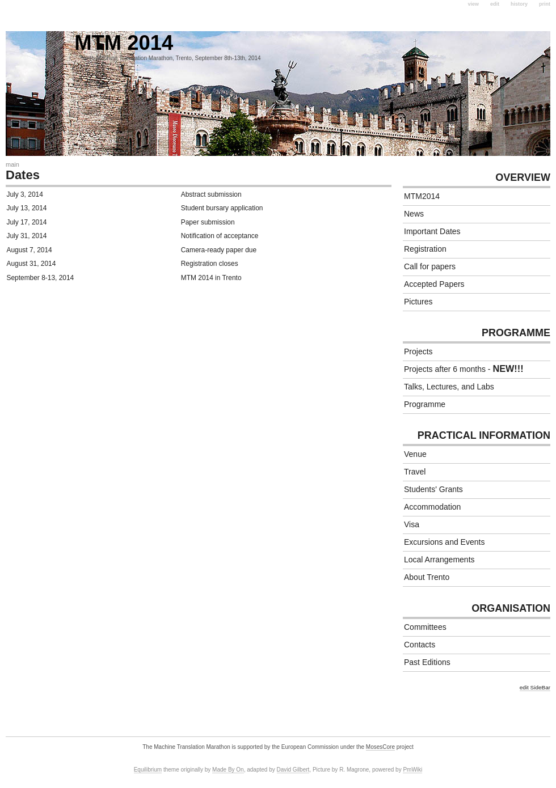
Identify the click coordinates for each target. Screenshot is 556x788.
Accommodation (432, 506)
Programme (424, 404)
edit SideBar (535, 687)
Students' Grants (433, 489)
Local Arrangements (439, 559)
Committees (425, 627)
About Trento (426, 577)
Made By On (228, 769)
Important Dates (432, 231)
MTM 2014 (89, 42)
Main (12, 164)
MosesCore (380, 747)
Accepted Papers (434, 284)
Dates (23, 175)
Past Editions (427, 662)
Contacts (419, 644)
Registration (425, 248)
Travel (415, 471)
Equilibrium (148, 769)
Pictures (418, 301)
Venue (415, 454)
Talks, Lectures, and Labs (449, 386)
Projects (418, 351)
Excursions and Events (444, 541)
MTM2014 (422, 196)
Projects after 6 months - (464, 368)
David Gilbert (293, 769)
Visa (411, 524)
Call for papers (430, 266)
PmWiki (412, 769)
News (414, 213)
